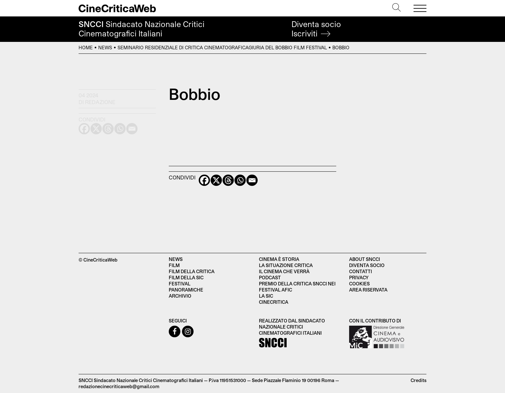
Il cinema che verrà (284, 271)
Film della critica (191, 271)
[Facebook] (204, 180)
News (105, 47)
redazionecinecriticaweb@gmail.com (119, 386)
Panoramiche (186, 289)
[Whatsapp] (240, 180)
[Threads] (228, 180)
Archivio (180, 296)
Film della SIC (186, 277)
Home (86, 47)
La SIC (266, 296)
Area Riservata (368, 289)
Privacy (358, 277)
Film (174, 265)
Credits (418, 380)
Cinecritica (273, 302)
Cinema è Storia (279, 259)
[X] (216, 180)
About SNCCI (364, 259)
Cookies (359, 283)
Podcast (270, 277)
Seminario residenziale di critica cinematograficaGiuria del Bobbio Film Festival (222, 47)
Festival (179, 283)
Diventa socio (316, 29)
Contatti (360, 271)
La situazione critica (286, 265)
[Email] (252, 180)
